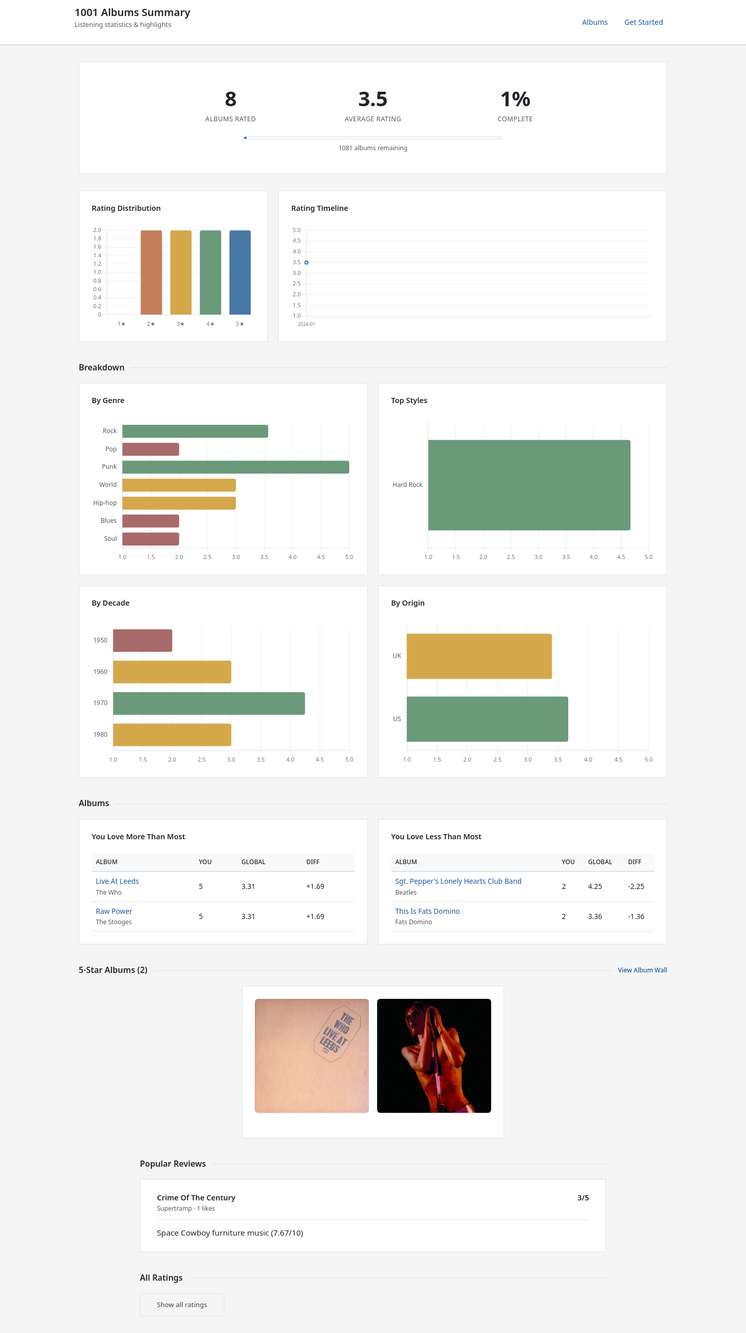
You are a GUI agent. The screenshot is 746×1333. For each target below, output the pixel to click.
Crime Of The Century (196, 1197)
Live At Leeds (117, 881)
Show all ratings (182, 1304)
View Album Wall (642, 970)
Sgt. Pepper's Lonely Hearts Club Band (458, 881)
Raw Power (114, 911)
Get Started (643, 22)
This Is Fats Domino (427, 911)
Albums (595, 22)
